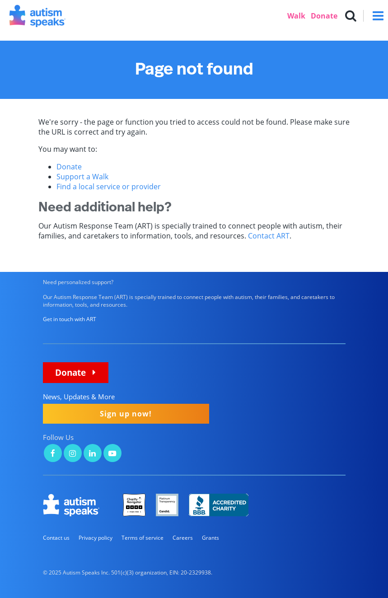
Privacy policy (95, 538)
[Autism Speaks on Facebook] (53, 454)
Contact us (56, 538)
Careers (183, 538)
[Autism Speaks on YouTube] (112, 454)
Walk (296, 16)
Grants (210, 538)
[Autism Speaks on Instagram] (73, 454)
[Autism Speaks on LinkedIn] (93, 454)
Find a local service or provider (108, 187)
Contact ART (269, 236)
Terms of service (143, 538)
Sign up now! (126, 414)
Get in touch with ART (69, 319)
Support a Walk (82, 177)
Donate (324, 16)
